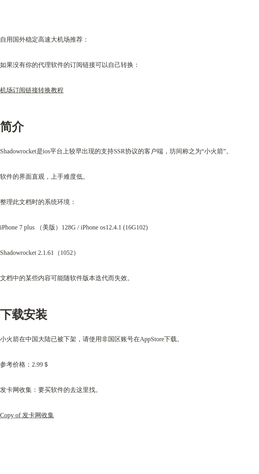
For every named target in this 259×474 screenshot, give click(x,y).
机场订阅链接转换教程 (32, 90)
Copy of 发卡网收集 (27, 415)
